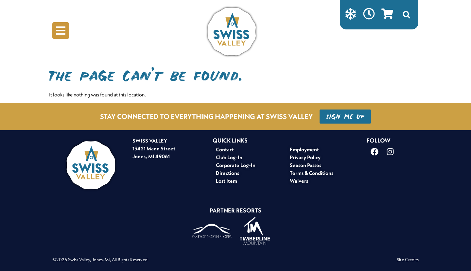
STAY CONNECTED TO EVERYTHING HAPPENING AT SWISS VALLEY (206, 116)
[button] (406, 15)
